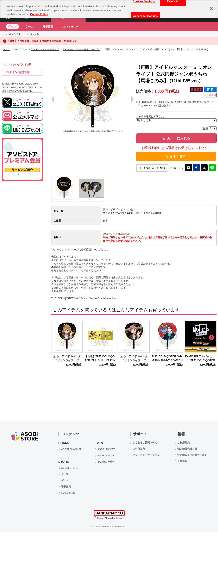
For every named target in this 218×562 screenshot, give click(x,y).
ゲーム (29, 26)
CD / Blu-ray (70, 26)
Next (211, 338)
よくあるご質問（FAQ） (146, 442)
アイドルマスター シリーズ (45, 49)
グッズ (12, 26)
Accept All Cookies (145, 16)
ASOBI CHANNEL (71, 449)
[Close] (211, 8)
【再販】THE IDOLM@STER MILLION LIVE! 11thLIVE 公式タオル (100, 360)
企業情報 (182, 461)
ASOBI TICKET (106, 449)
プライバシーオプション (146, 455)
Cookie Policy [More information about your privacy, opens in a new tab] (39, 14)
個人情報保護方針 (187, 448)
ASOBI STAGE (105, 455)
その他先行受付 (106, 461)
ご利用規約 (183, 442)
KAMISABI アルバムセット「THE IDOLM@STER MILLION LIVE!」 (200, 360)
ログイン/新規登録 (18, 72)
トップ (6, 49)
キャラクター (16, 34)
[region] (109, 9)
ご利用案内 (138, 448)
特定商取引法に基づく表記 (192, 455)
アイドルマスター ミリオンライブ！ (81, 49)
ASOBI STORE (69, 468)
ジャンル (34, 34)
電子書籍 (48, 26)
